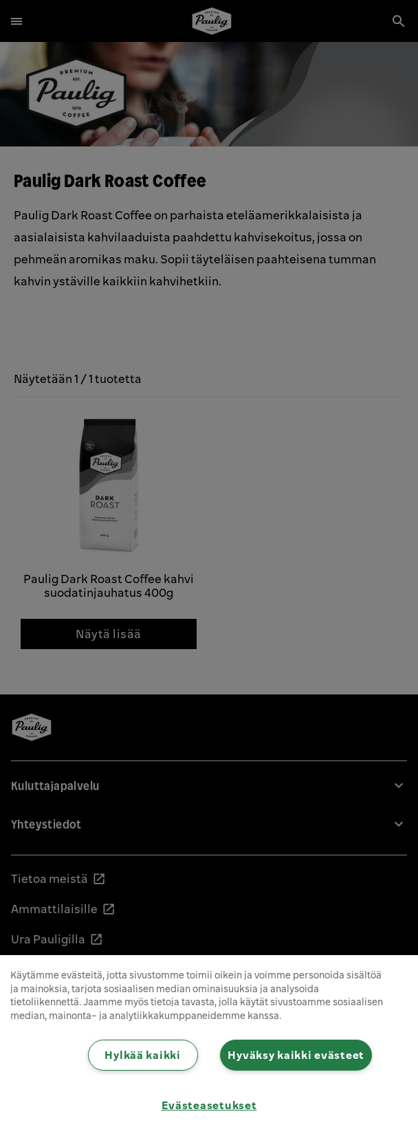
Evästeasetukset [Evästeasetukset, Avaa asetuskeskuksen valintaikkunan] (209, 1105)
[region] (209, 1046)
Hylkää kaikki (142, 1055)
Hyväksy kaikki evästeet (296, 1055)
